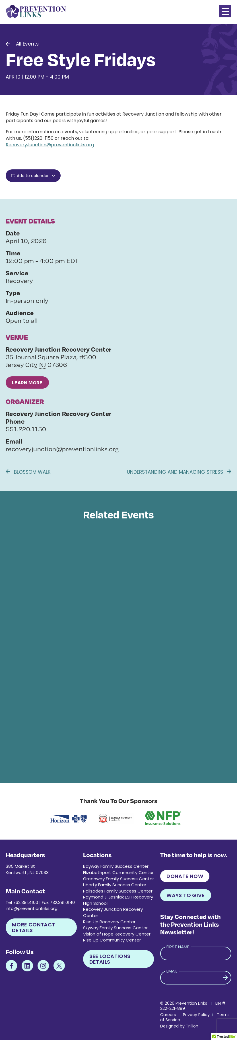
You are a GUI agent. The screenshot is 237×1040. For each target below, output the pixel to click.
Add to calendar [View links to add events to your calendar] (33, 176)
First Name (177, 947)
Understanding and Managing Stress (179, 472)
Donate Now (184, 876)
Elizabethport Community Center (118, 872)
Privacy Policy (196, 1015)
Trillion (192, 1026)
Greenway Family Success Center (118, 879)
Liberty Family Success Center (114, 885)
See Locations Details (110, 959)
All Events (27, 43)
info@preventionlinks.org (31, 908)
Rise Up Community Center (112, 940)
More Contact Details (33, 927)
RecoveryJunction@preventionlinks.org (50, 144)
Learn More (27, 382)
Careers (168, 1015)
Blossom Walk (28, 472)
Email (171, 971)
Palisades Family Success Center (117, 891)
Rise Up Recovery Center (109, 922)
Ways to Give (185, 895)
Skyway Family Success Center (115, 928)
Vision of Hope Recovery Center (117, 934)
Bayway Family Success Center (116, 866)
